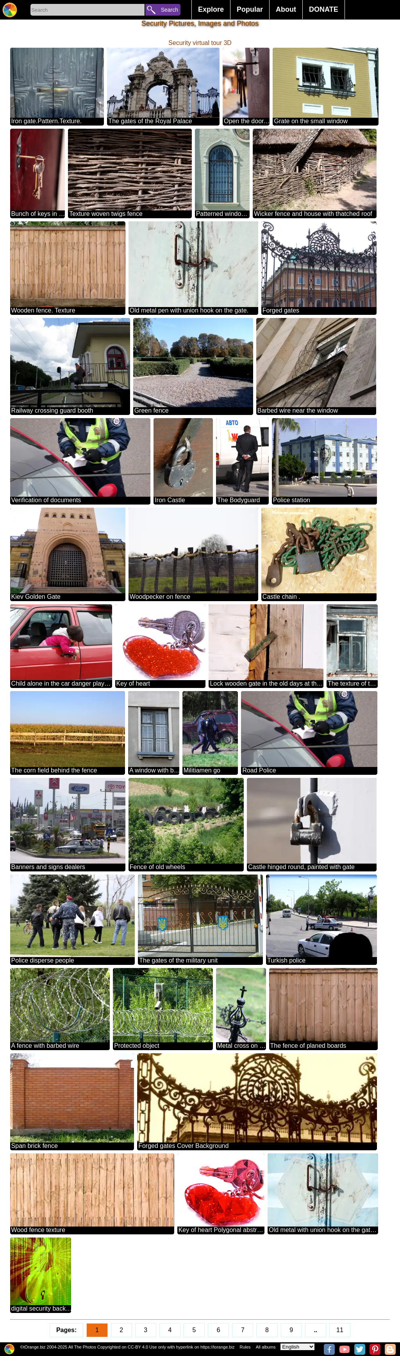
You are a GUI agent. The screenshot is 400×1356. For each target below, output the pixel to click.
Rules (244, 1347)
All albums (266, 1347)
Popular (250, 9)
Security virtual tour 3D (200, 43)
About (286, 9)
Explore (211, 9)
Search (169, 10)
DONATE (323, 9)
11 (339, 1330)
